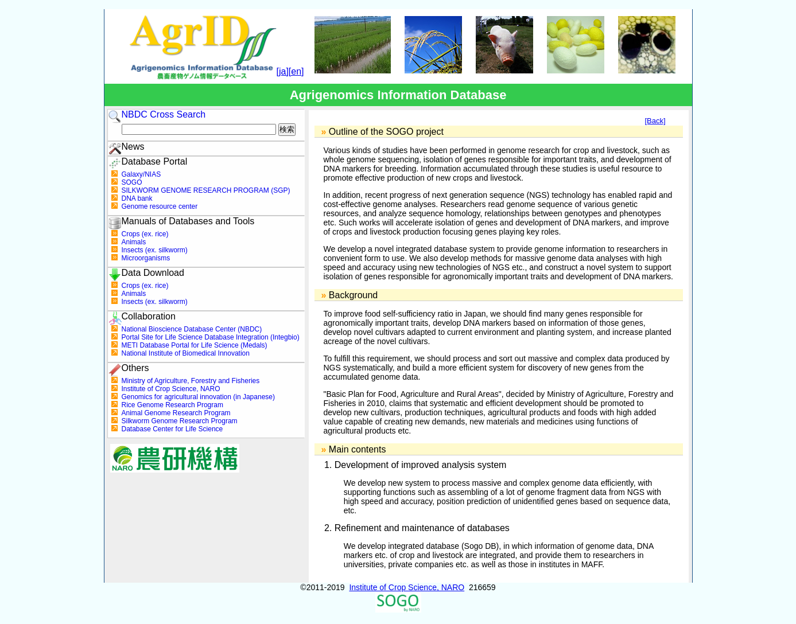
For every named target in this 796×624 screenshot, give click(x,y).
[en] (296, 71)
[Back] (654, 120)
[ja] (283, 71)
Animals (134, 242)
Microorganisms (146, 258)
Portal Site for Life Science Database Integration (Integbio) (211, 337)
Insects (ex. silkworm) (155, 250)
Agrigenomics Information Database (398, 95)
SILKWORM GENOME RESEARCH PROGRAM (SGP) (206, 190)
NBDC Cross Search (164, 114)
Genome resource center (160, 206)
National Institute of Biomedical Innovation (186, 353)
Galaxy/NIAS (141, 174)
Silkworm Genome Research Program (180, 421)
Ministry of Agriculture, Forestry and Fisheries (191, 381)
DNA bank (137, 198)
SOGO (132, 182)
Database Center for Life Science (172, 429)
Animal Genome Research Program (176, 413)
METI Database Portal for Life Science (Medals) (194, 345)
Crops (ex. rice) (145, 234)
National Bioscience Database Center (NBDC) (192, 329)
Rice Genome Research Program (172, 405)
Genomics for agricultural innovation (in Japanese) (198, 397)
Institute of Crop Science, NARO (171, 389)
